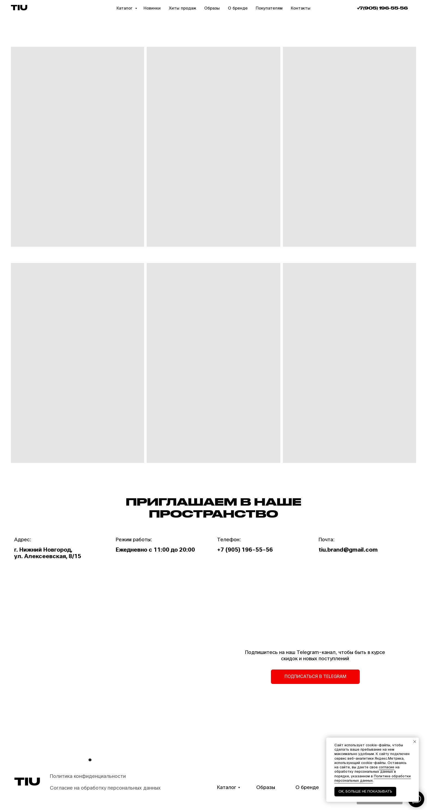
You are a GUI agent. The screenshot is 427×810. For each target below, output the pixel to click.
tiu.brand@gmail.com (348, 550)
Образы (212, 8)
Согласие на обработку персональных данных (105, 788)
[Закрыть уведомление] (414, 741)
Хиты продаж (182, 8)
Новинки (152, 8)
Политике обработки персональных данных (372, 778)
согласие (386, 767)
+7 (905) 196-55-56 (245, 550)
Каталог (125, 8)
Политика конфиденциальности (88, 776)
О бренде (238, 8)
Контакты (300, 8)
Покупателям (269, 8)
